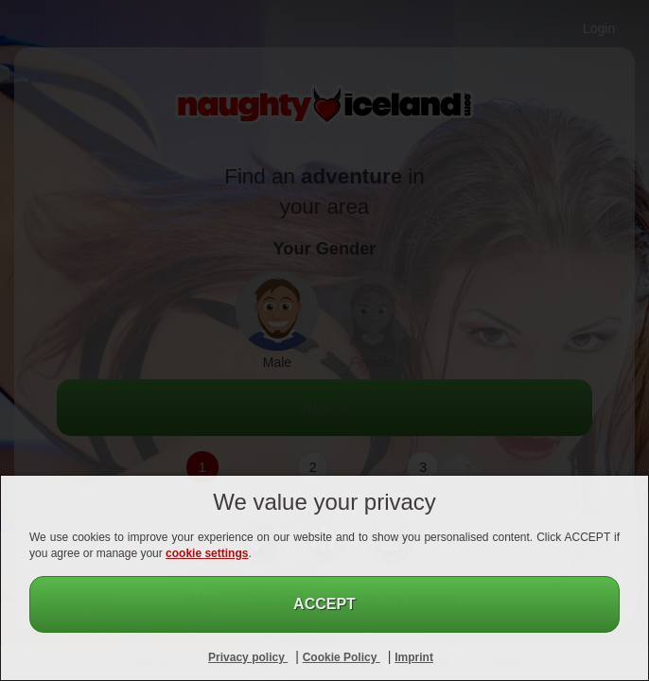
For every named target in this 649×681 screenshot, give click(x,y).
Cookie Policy (341, 657)
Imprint (414, 657)
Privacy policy (248, 657)
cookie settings (207, 553)
